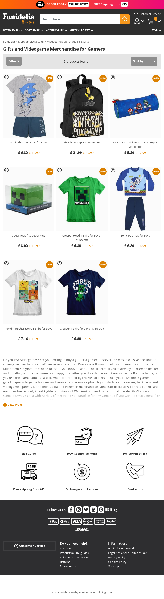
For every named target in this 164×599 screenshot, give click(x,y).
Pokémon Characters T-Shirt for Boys (28, 328)
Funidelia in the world (122, 548)
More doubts (68, 566)
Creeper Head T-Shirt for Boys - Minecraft (81, 238)
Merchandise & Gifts (31, 42)
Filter (12, 61)
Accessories (55, 30)
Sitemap (113, 566)
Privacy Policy (117, 557)
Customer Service (29, 546)
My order (66, 548)
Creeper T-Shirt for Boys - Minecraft (82, 328)
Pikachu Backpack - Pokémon (82, 142)
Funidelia (9, 42)
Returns (65, 562)
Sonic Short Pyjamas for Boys (28, 142)
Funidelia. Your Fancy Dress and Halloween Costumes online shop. (18, 19)
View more (15, 404)
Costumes (32, 30)
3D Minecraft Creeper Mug (28, 235)
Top (155, 30)
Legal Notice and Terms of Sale (127, 553)
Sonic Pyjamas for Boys (135, 235)
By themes (10, 30)
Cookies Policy (117, 562)
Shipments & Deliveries (74, 557)
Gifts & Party (80, 30)
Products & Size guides (74, 553)
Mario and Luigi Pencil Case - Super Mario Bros (135, 144)
